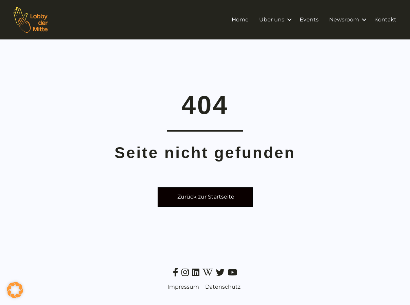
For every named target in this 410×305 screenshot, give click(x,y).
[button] (289, 20)
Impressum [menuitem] (183, 287)
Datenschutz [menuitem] (222, 287)
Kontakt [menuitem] (385, 19)
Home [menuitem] (240, 19)
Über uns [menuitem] (271, 19)
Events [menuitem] (309, 19)
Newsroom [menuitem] (344, 19)
